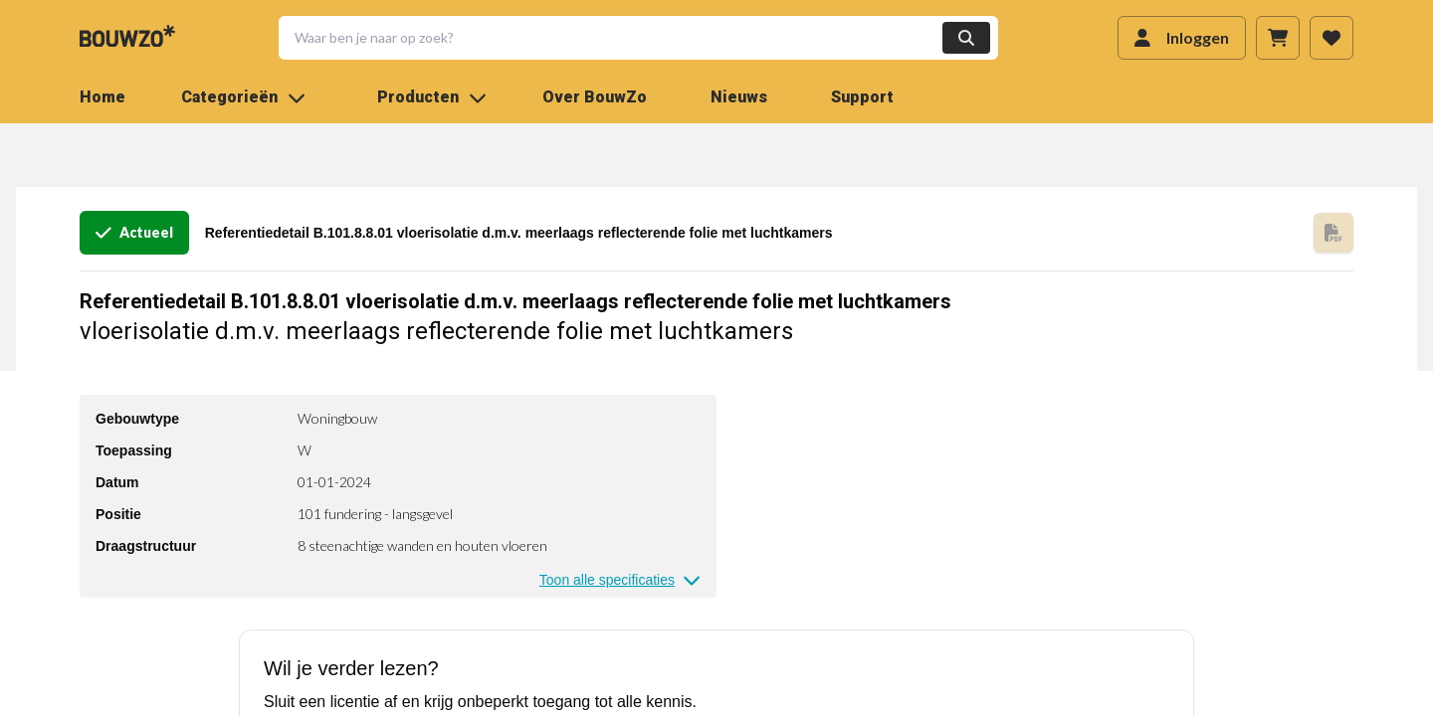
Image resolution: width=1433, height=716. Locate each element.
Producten (432, 97)
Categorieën (243, 97)
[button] (626, 38)
